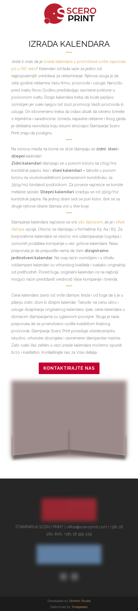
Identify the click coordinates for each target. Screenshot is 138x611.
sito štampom (90, 222)
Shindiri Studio (80, 601)
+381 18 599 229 (78, 534)
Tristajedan (79, 607)
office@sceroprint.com (87, 527)
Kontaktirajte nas (69, 368)
